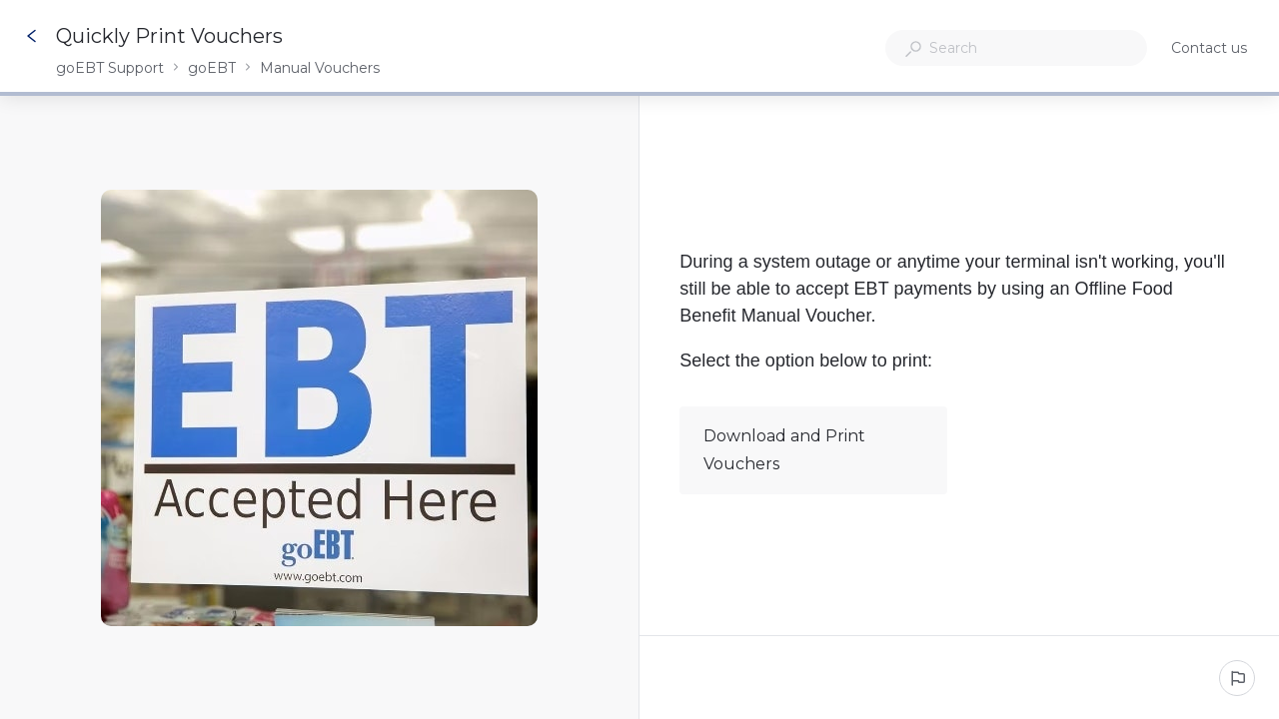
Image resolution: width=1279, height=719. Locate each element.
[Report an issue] (1237, 678)
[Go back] (32, 36)
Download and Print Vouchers (812, 449)
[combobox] (1016, 48)
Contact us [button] (1209, 48)
